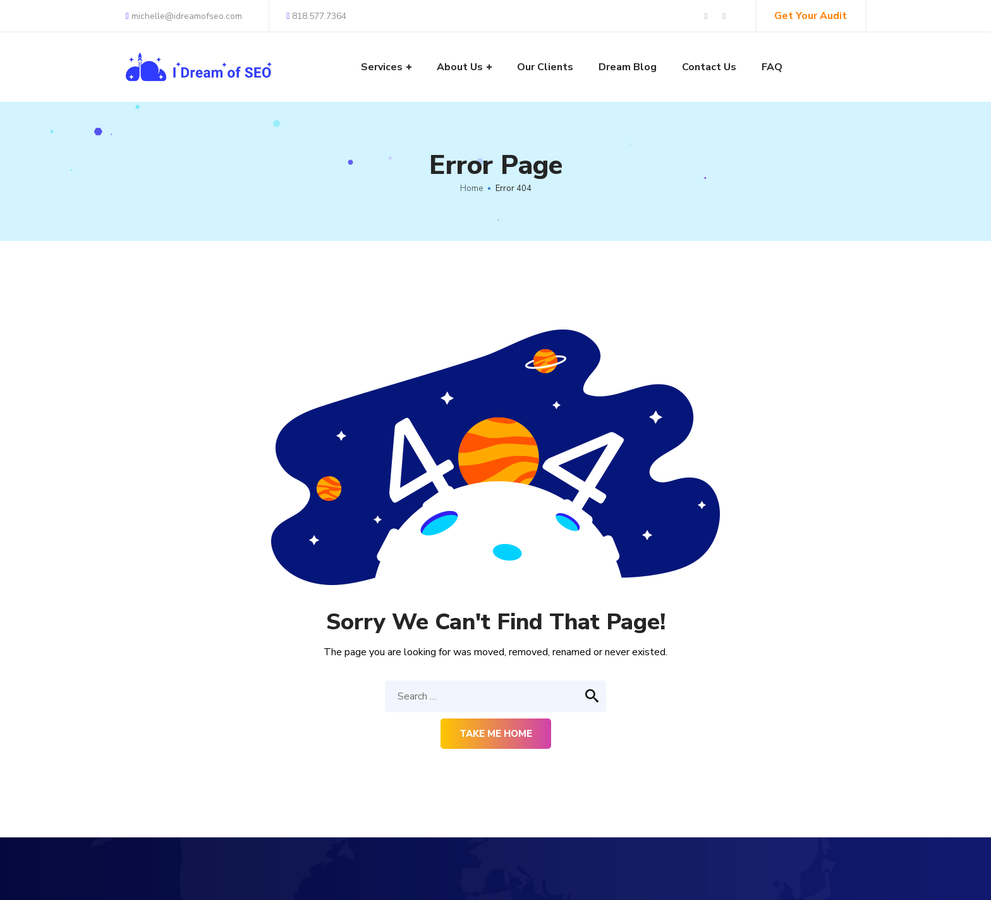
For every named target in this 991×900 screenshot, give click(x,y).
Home (471, 188)
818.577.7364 (316, 16)
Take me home (495, 733)
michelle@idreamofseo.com (184, 16)
